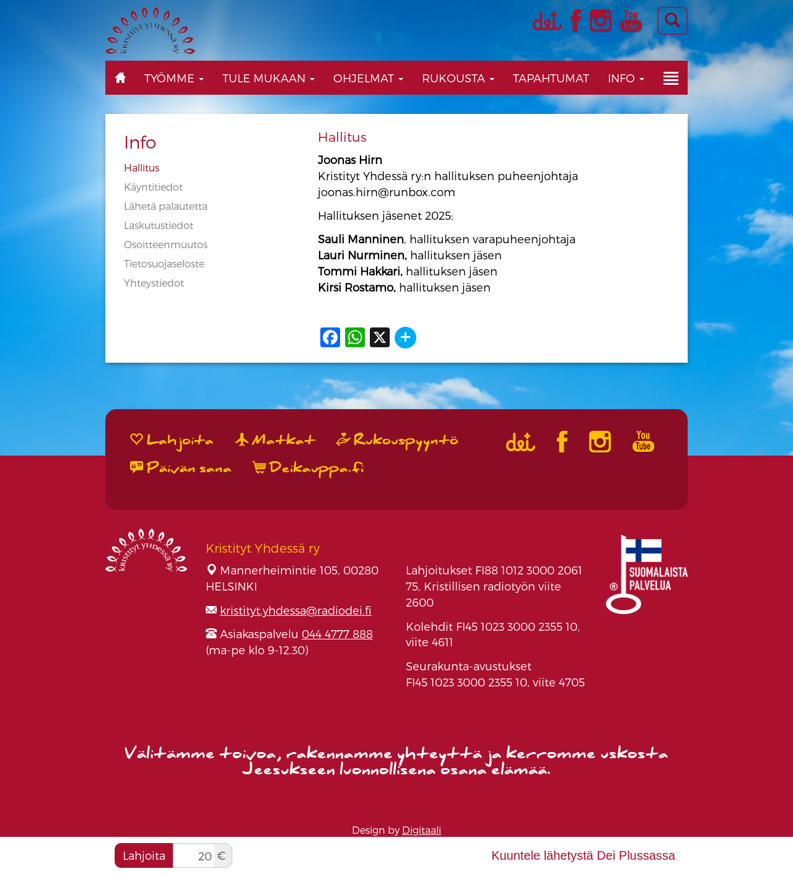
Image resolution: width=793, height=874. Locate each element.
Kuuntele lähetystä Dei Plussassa (583, 855)
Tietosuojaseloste (164, 263)
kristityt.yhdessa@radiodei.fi (296, 610)
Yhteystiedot (154, 282)
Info (626, 77)
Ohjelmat (368, 77)
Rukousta (458, 77)
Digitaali (421, 830)
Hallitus (141, 167)
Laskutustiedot (158, 225)
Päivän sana (181, 468)
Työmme (174, 77)
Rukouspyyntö (397, 440)
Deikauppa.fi (308, 468)
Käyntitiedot (153, 187)
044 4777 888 (337, 633)
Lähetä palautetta (166, 206)
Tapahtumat (551, 77)
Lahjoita (144, 855)
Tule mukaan (268, 77)
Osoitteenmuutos (166, 244)
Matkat (275, 440)
